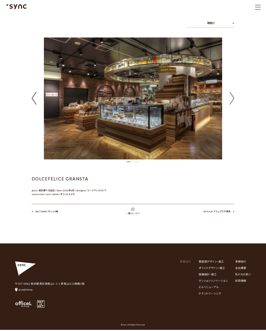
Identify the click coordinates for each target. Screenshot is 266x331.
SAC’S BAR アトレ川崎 (46, 211)
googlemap (24, 289)
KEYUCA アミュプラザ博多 (217, 211)
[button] (232, 96)
